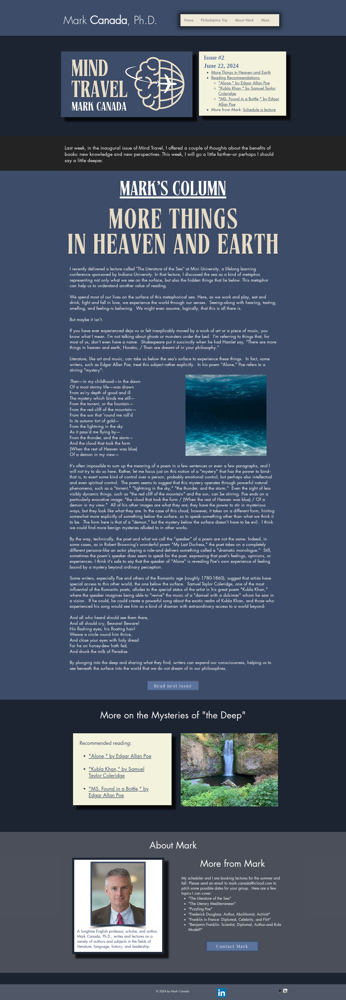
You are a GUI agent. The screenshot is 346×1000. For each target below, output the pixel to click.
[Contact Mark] (232, 946)
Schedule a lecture (259, 109)
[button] (244, 20)
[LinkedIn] (221, 992)
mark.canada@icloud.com (250, 883)
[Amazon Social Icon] (280, 991)
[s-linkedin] (285, 991)
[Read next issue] (173, 685)
